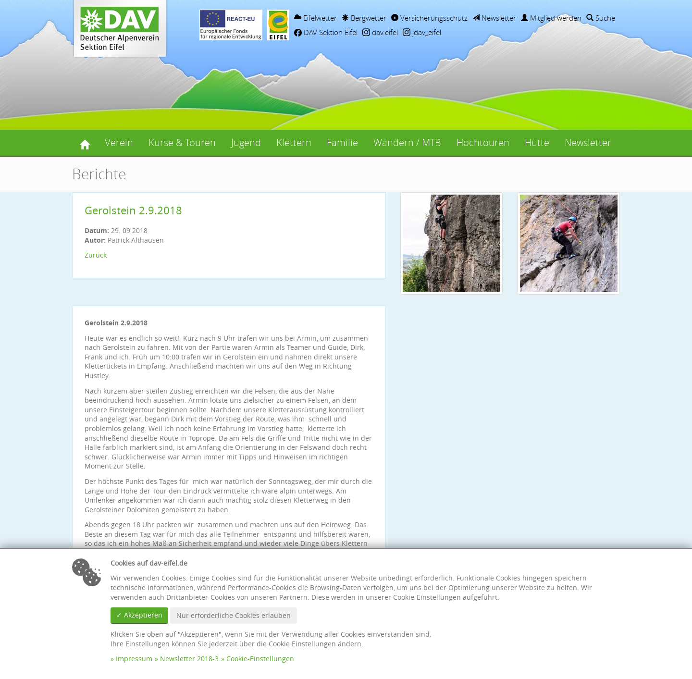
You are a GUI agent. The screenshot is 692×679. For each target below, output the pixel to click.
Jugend (246, 142)
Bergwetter (364, 18)
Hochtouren (483, 142)
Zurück (96, 254)
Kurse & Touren (182, 142)
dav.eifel (380, 32)
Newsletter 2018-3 (189, 658)
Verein (119, 142)
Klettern (293, 142)
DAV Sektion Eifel (326, 32)
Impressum (134, 658)
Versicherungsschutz (429, 18)
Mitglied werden (551, 18)
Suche (600, 18)
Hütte (537, 142)
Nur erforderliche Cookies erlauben (233, 615)
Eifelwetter (315, 18)
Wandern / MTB (407, 142)
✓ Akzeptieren (139, 614)
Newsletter (494, 18)
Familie (342, 142)
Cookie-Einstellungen (260, 658)
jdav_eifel (422, 32)
